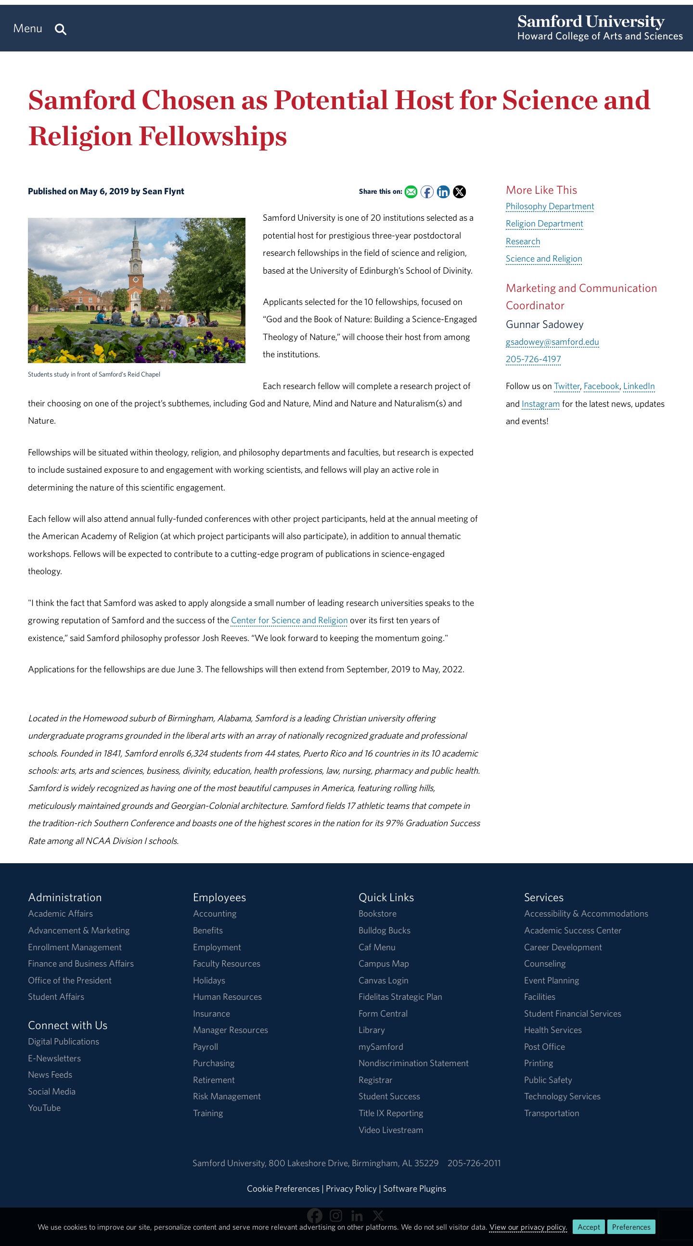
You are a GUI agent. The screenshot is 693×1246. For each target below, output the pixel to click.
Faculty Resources (226, 963)
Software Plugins (414, 1188)
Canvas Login (384, 980)
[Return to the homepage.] (600, 36)
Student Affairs (56, 996)
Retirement (214, 1079)
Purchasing (214, 1063)
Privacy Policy (351, 1188)
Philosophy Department (550, 206)
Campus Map (384, 963)
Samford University (230, 1163)
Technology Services (562, 1096)
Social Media (52, 1091)
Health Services (553, 1029)
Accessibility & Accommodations (586, 913)
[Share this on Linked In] (443, 191)
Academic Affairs (60, 913)
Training (208, 1113)
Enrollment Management (75, 947)
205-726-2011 (474, 1163)
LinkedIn (639, 385)
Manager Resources (230, 1029)
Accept (589, 1227)
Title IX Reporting (391, 1113)
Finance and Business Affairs (81, 963)
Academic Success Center (573, 930)
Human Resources (227, 996)
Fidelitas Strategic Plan (400, 996)
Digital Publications (63, 1041)
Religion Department (544, 223)
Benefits (208, 930)
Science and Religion (544, 258)
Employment (217, 947)
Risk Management (227, 1096)
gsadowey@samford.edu (552, 341)
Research (523, 241)
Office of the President (70, 980)
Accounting (215, 913)
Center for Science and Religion (289, 620)
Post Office (544, 1046)
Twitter (567, 385)
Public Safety (548, 1079)
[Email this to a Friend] (411, 191)
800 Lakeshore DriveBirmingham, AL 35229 (354, 1163)
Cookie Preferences (283, 1188)
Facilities (539, 996)
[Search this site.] (60, 28)
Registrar (376, 1079)
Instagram (541, 403)
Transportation (551, 1113)
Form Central (383, 1013)
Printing (538, 1063)
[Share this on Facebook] (427, 191)
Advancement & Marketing (79, 930)
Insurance (211, 1013)
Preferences (631, 1227)
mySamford (381, 1046)
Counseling (545, 963)
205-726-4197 (533, 359)
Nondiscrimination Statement (414, 1063)
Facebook (601, 385)
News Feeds (50, 1074)
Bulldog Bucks (385, 930)
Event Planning (551, 980)
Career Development (563, 947)
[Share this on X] (459, 191)
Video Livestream (391, 1129)
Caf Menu (377, 947)
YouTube (44, 1107)
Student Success (389, 1096)
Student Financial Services (572, 1013)
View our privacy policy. (528, 1227)
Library (372, 1029)
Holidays (209, 980)
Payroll (205, 1046)
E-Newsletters (54, 1058)
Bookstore (378, 913)
